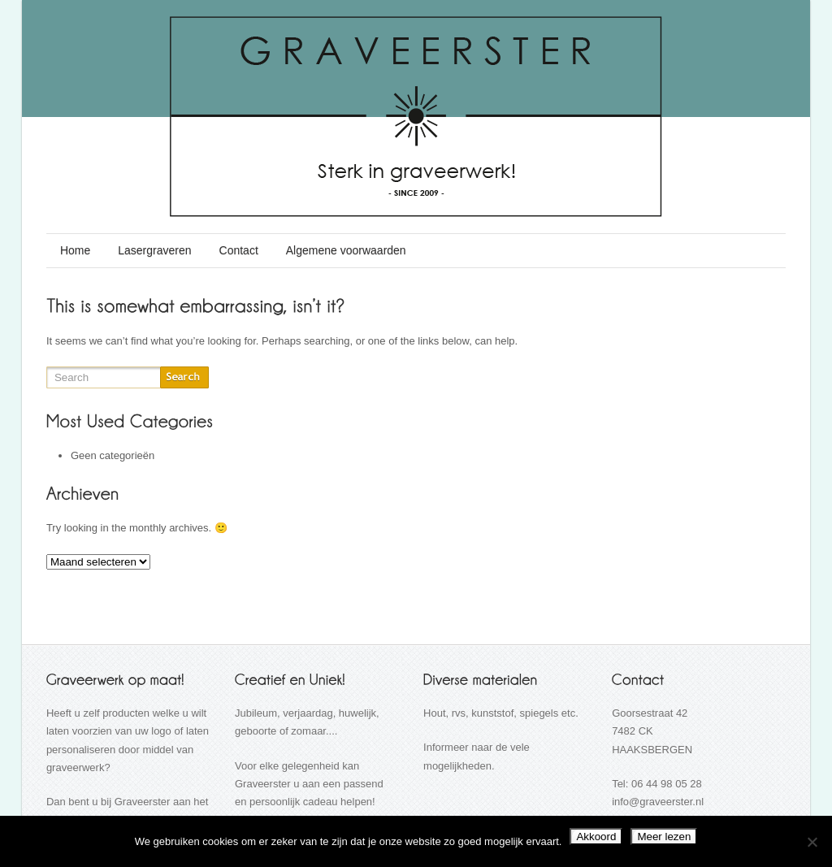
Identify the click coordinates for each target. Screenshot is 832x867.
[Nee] (812, 842)
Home (75, 250)
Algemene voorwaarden (346, 250)
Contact (238, 250)
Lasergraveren (154, 250)
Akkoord (596, 836)
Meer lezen (664, 836)
